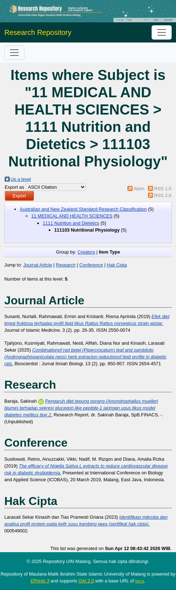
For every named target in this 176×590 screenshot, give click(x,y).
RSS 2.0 (162, 195)
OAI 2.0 (86, 581)
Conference (91, 265)
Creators (86, 252)
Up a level (20, 179)
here (139, 581)
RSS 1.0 (162, 188)
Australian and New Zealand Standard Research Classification (83, 209)
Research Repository (37, 32)
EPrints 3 (40, 581)
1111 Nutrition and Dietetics (71, 223)
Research (65, 265)
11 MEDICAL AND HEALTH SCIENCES (71, 216)
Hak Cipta (117, 265)
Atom (139, 188)
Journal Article (37, 265)
